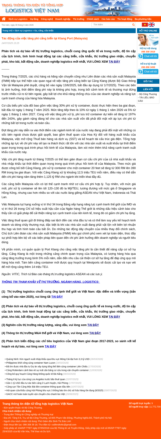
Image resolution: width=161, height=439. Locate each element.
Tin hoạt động (124, 19)
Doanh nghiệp (63, 19)
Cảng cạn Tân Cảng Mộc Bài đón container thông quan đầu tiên (38, 386)
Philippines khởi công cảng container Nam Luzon (30, 363)
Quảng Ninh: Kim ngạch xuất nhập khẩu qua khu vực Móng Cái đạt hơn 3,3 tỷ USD (48, 359)
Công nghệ (47, 19)
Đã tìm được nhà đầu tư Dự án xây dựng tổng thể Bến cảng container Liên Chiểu (47, 366)
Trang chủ (7, 30)
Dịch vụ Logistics (18, 19)
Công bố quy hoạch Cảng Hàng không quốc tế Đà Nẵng (34, 374)
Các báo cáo (108, 19)
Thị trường (78, 19)
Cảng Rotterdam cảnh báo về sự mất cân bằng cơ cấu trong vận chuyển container (47, 370)
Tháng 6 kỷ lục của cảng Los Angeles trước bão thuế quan (35, 379)
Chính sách (93, 19)
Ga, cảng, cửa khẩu (43, 30)
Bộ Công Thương (148, 94)
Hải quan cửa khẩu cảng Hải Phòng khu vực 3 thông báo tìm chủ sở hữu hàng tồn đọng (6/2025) (54, 390)
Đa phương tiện (143, 19)
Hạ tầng (34, 19)
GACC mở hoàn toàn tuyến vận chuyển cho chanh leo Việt (35, 394)
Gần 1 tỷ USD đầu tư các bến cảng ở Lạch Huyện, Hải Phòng (37, 383)
